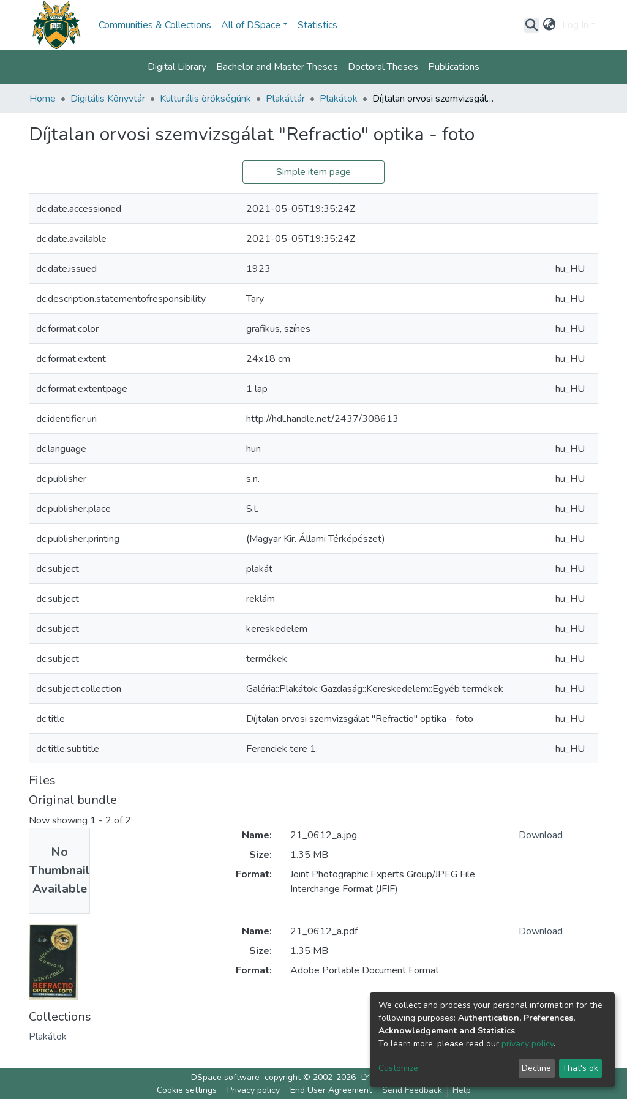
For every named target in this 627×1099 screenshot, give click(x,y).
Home (42, 98)
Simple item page (313, 172)
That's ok (580, 1068)
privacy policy (527, 1043)
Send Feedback (412, 1090)
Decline (536, 1068)
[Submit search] (531, 25)
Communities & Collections (155, 25)
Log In (575, 25)
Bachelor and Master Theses (277, 66)
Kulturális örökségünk (205, 98)
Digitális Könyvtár (107, 98)
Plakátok (339, 98)
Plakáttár (285, 98)
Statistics (317, 25)
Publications (453, 66)
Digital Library (177, 66)
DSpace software (225, 1077)
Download (541, 835)
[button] (549, 25)
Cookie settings (187, 1090)
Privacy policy (253, 1090)
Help (461, 1090)
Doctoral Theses (383, 66)
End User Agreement (331, 1090)
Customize (398, 1068)
